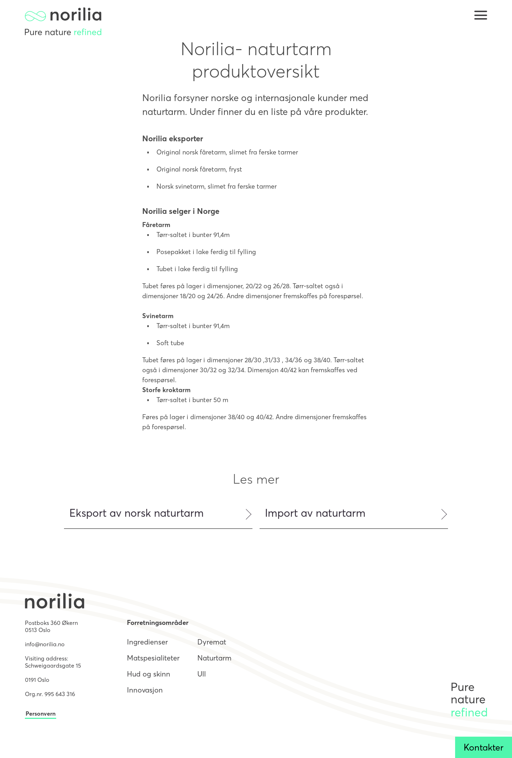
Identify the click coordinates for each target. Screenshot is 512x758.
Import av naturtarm (315, 513)
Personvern (40, 713)
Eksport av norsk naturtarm (136, 513)
